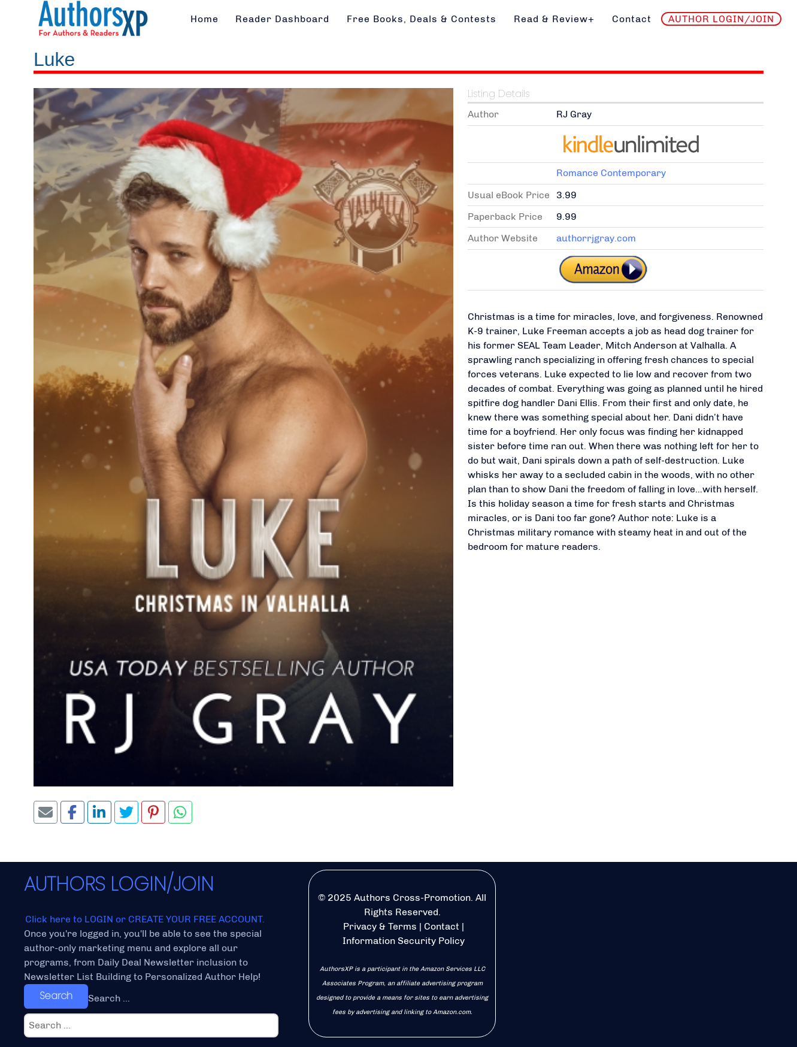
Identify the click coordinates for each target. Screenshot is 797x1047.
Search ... (109, 998)
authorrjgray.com (596, 238)
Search (56, 996)
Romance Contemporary (611, 172)
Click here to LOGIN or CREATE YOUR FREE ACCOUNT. (145, 919)
